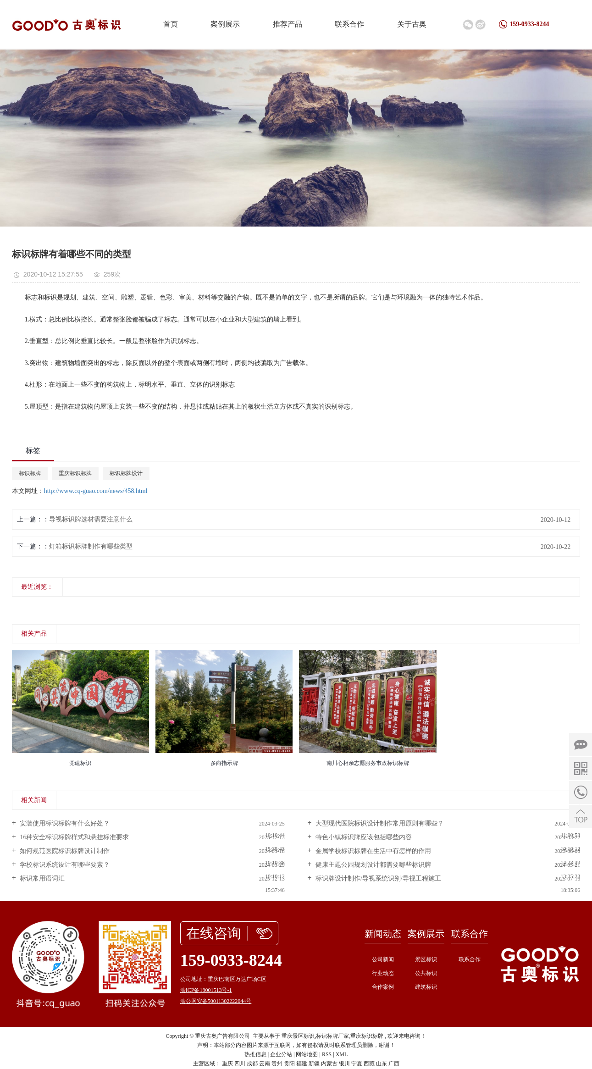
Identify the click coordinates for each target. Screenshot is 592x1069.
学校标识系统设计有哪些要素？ (64, 864)
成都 (252, 1063)
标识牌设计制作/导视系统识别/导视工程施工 (377, 878)
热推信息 (255, 1054)
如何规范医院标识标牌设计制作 (64, 850)
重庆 (227, 1063)
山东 (381, 1063)
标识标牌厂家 (332, 1036)
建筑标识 (426, 987)
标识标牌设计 (126, 473)
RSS (327, 1054)
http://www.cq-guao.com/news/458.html (96, 490)
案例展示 (225, 24)
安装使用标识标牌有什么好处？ (64, 823)
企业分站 (281, 1054)
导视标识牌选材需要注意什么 (91, 519)
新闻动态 (383, 934)
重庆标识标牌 (75, 473)
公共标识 (426, 973)
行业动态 (383, 973)
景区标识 (426, 959)
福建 (301, 1063)
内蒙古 (329, 1063)
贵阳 (289, 1063)
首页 (170, 24)
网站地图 (307, 1054)
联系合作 (349, 24)
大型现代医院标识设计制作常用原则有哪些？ (379, 823)
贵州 (276, 1063)
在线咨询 (213, 933)
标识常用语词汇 (41, 878)
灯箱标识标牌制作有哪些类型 (91, 546)
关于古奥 (411, 24)
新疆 (314, 1063)
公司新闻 (383, 959)
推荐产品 (287, 24)
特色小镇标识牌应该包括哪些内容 (363, 837)
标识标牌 (30, 473)
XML (342, 1054)
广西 (393, 1063)
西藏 (369, 1063)
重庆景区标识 (298, 1036)
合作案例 (383, 987)
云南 (264, 1063)
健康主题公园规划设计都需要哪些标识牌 (372, 864)
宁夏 (356, 1063)
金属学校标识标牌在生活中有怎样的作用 (372, 850)
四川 (239, 1063)
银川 (344, 1063)
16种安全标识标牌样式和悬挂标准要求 (73, 837)
